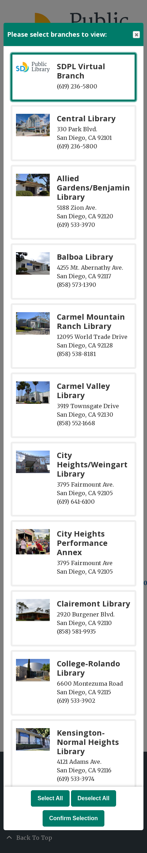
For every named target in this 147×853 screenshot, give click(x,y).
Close (136, 35)
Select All (50, 798)
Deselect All (93, 798)
